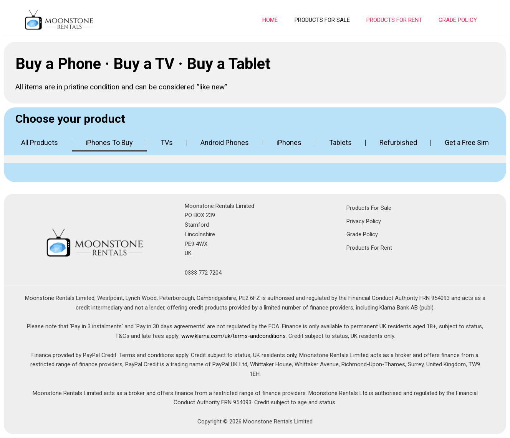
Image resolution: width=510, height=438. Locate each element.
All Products (39, 142)
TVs (167, 142)
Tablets (340, 142)
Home (274, 19)
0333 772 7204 (203, 272)
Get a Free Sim (467, 142)
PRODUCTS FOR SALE (325, 19)
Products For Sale (369, 207)
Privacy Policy (363, 220)
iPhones (289, 142)
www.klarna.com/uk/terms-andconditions (233, 336)
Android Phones (224, 142)
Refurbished (398, 142)
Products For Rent (369, 247)
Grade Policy (458, 19)
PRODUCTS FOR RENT (396, 19)
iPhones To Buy (109, 142)
